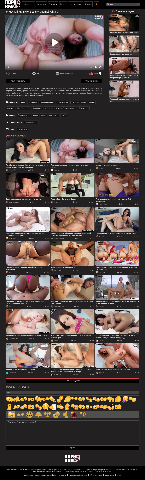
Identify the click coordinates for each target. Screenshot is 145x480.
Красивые (37, 108)
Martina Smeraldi (57, 238)
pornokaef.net (30, 470)
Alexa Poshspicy (12, 202)
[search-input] (123, 4)
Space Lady (56, 270)
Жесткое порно (23, 108)
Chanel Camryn (31, 122)
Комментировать (18, 81)
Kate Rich (100, 340)
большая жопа (24, 115)
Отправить (72, 448)
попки (35, 115)
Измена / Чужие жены (65, 108)
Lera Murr (100, 236)
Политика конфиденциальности (53, 475)
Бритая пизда (62, 102)
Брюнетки (33, 102)
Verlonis (99, 168)
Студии (52, 4)
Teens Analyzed (12, 238)
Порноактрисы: (16, 122)
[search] (138, 4)
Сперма (10, 108)
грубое (64, 115)
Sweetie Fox (11, 170)
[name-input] (72, 392)
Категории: (14, 102)
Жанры (63, 4)
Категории (27, 4)
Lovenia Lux (56, 374)
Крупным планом (79, 102)
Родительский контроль (78, 475)
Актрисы (40, 4)
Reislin (54, 340)
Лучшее (88, 4)
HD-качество (83, 108)
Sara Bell (100, 306)
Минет (92, 102)
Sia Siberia (100, 272)
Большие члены (47, 102)
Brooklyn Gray (101, 204)
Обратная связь (96, 475)
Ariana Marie (11, 373)
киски (43, 115)
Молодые (49, 108)
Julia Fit (9, 272)
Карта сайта (109, 475)
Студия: (12, 129)
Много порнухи (75, 4)
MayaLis (100, 373)
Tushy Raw (22, 129)
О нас (119, 475)
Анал (23, 102)
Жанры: (12, 115)
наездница (53, 115)
